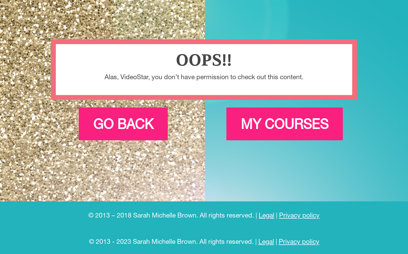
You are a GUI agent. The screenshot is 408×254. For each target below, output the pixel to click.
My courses (284, 124)
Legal (266, 215)
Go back (123, 124)
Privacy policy (299, 215)
